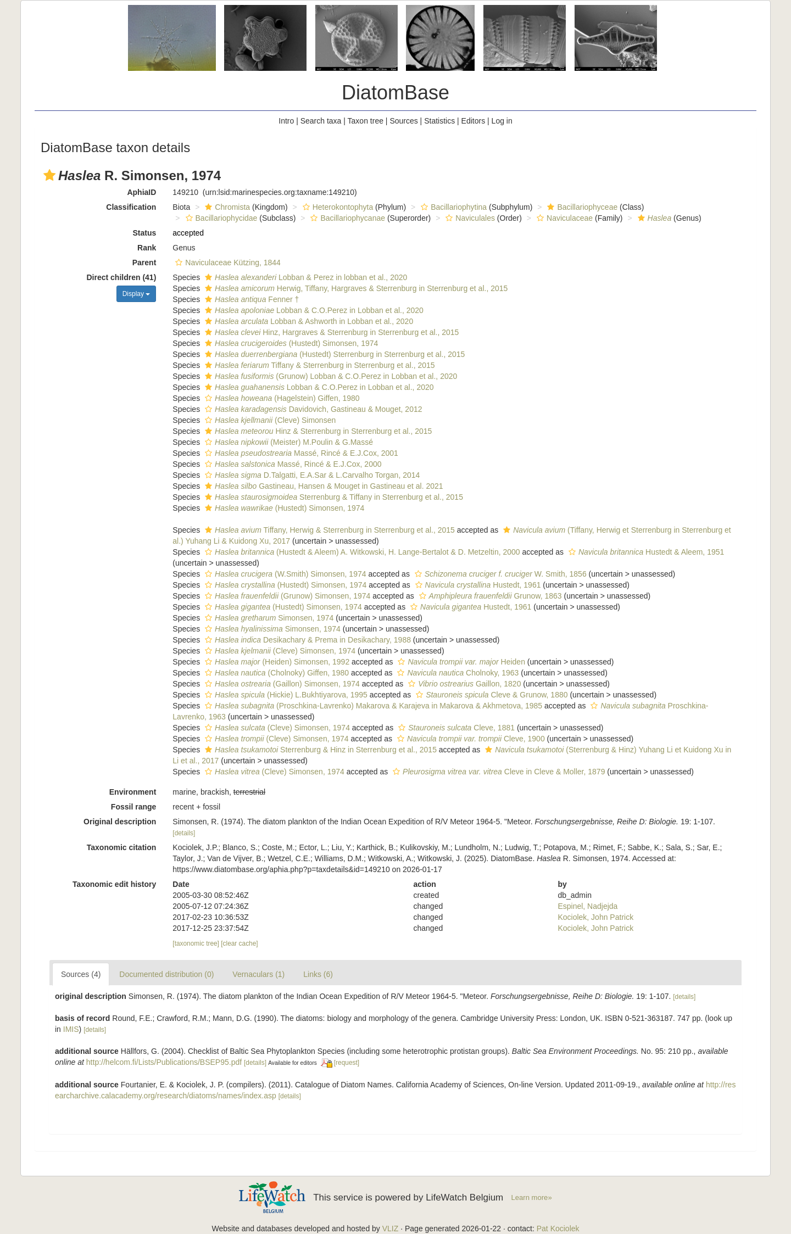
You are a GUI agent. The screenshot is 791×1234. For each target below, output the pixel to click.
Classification (131, 207)
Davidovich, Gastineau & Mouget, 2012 (312, 409)
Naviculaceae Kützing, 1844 (226, 262)
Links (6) (318, 974)
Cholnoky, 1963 (456, 672)
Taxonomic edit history (114, 884)
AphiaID (141, 192)
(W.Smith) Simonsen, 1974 (284, 573)
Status (145, 232)
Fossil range (133, 806)
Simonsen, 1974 (267, 617)
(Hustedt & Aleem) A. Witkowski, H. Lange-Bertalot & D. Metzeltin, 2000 (361, 552)
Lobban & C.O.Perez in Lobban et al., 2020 (313, 310)
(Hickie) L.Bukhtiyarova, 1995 (284, 694)
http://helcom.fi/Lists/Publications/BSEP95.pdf (164, 1062)
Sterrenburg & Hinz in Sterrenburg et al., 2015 (319, 749)
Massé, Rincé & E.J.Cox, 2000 (292, 464)
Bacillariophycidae (220, 218)
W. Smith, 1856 (499, 573)
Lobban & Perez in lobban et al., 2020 (304, 277)
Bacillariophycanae (346, 218)
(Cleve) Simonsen (269, 420)
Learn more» (531, 1197)
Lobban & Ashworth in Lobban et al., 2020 (307, 321)
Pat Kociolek (558, 1228)
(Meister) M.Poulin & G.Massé (287, 442)
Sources (403, 120)
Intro (286, 120)
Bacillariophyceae (580, 207)
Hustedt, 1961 (477, 584)
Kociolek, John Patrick (595, 917)
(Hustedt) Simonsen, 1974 (290, 343)
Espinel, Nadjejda (587, 906)
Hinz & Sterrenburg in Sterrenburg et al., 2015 (317, 431)
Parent (144, 262)
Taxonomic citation (122, 847)
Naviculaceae (563, 218)
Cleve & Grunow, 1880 (490, 694)
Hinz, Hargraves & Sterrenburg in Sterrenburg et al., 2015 (330, 332)
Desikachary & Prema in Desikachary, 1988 (306, 639)
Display (136, 294)
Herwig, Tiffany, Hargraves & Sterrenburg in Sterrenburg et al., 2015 (355, 288)
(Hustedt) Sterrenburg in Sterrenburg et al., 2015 (333, 354)
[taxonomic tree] (195, 943)
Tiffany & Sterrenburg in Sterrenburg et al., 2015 (318, 365)
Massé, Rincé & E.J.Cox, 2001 (300, 453)
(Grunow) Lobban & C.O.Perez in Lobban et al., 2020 (329, 376)
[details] (183, 833)
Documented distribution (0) (166, 974)
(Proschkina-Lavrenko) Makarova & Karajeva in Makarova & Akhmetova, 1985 (372, 705)
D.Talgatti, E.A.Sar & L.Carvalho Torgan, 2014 (311, 475)
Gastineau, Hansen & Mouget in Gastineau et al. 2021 (322, 486)
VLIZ (390, 1228)
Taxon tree (365, 120)
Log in (502, 120)
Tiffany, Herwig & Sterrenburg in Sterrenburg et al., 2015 (328, 530)
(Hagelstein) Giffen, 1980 (281, 398)
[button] (49, 175)
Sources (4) (81, 974)
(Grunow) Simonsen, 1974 (286, 595)
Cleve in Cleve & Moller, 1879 (497, 771)
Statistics (439, 120)
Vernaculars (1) (258, 974)
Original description (119, 821)
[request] (346, 1063)
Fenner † (250, 299)
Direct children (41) (122, 277)
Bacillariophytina (452, 207)
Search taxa (321, 120)
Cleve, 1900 (469, 738)
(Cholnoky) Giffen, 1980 (275, 672)
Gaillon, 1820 (463, 683)
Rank (146, 247)
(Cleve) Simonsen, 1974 (278, 650)
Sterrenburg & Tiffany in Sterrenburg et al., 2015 (332, 497)
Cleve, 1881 (455, 727)
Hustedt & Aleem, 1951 (645, 552)
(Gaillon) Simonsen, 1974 (281, 683)
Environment (133, 792)
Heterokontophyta (337, 207)
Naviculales (469, 218)
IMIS (71, 1029)
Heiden (460, 661)
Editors (473, 120)
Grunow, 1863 (489, 595)
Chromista (226, 207)
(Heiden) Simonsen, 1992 (275, 661)
